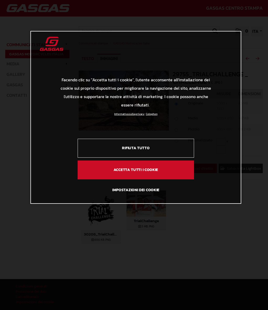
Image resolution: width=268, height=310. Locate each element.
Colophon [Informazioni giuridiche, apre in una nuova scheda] (152, 114)
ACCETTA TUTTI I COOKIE (136, 170)
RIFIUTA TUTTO (135, 148)
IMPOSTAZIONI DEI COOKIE (135, 190)
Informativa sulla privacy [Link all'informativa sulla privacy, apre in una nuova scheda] (129, 114)
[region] (135, 117)
